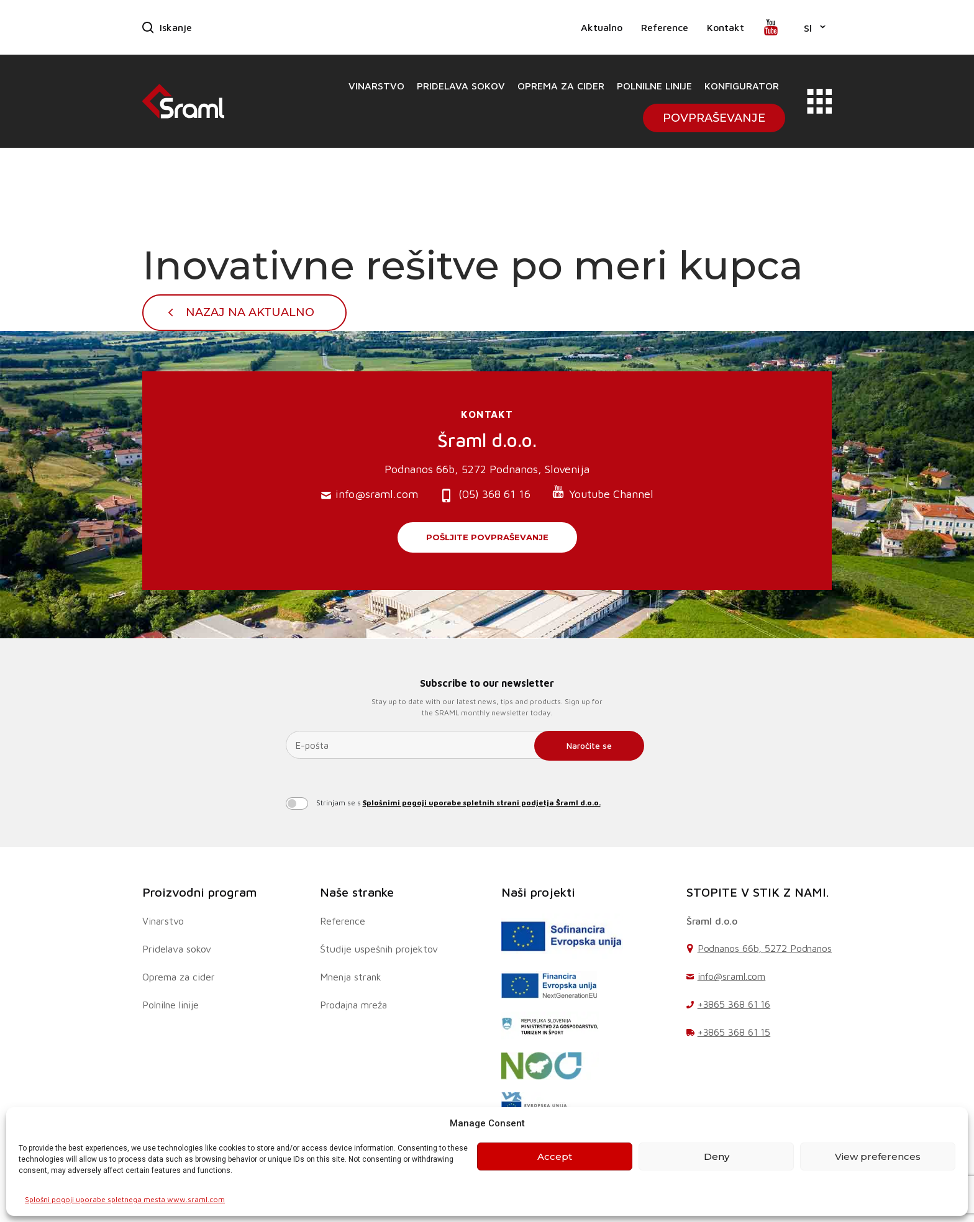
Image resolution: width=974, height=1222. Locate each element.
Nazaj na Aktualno (250, 312)
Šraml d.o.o (711, 920)
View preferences (878, 1156)
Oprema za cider (560, 85)
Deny (716, 1156)
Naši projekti (538, 892)
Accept (554, 1156)
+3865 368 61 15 (734, 1032)
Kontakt (725, 27)
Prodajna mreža (353, 1004)
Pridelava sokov (461, 85)
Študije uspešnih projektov (379, 948)
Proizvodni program (199, 892)
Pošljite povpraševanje (487, 537)
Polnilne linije (654, 85)
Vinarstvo (376, 85)
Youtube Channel (602, 492)
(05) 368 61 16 (484, 495)
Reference (664, 27)
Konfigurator (741, 85)
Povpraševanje (714, 118)
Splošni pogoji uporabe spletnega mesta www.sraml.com (125, 1199)
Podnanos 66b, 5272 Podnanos (765, 948)
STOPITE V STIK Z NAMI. (757, 892)
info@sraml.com (369, 494)
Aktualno (601, 27)
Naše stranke (357, 892)
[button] (815, 27)
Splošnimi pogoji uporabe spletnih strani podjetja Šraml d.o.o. (482, 802)
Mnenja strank (350, 976)
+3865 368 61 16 (734, 1004)
